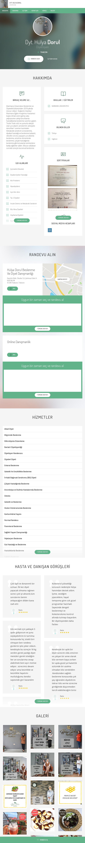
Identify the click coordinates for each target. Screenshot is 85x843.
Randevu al (42, 840)
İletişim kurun (52, 59)
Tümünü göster (63, 217)
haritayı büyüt (62, 279)
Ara (12, 289)
